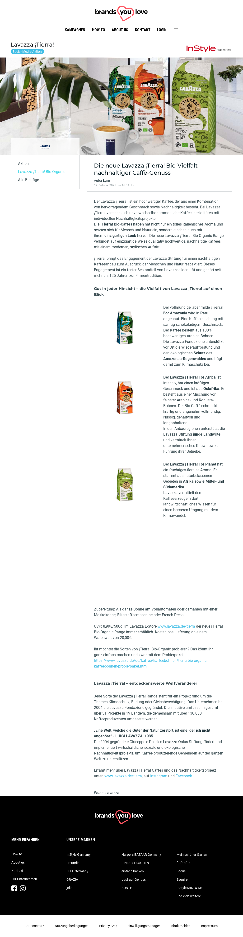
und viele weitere (189, 896)
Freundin (72, 863)
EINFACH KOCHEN (135, 863)
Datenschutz (34, 926)
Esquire (182, 879)
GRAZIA (72, 879)
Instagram (158, 776)
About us (120, 30)
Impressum (209, 926)
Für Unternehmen (24, 879)
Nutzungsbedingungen (72, 926)
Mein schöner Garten (192, 854)
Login (162, 30)
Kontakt (142, 30)
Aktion (23, 163)
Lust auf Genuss (134, 879)
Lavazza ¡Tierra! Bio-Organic (41, 171)
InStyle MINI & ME (190, 888)
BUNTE (127, 888)
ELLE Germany (77, 871)
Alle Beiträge (28, 180)
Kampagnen (75, 30)
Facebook (184, 776)
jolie (69, 888)
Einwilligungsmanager (143, 926)
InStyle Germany (78, 854)
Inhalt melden (180, 926)
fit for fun (183, 863)
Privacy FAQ (108, 926)
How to (98, 30)
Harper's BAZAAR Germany (141, 854)
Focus (181, 871)
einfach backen (133, 871)
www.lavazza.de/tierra (176, 626)
